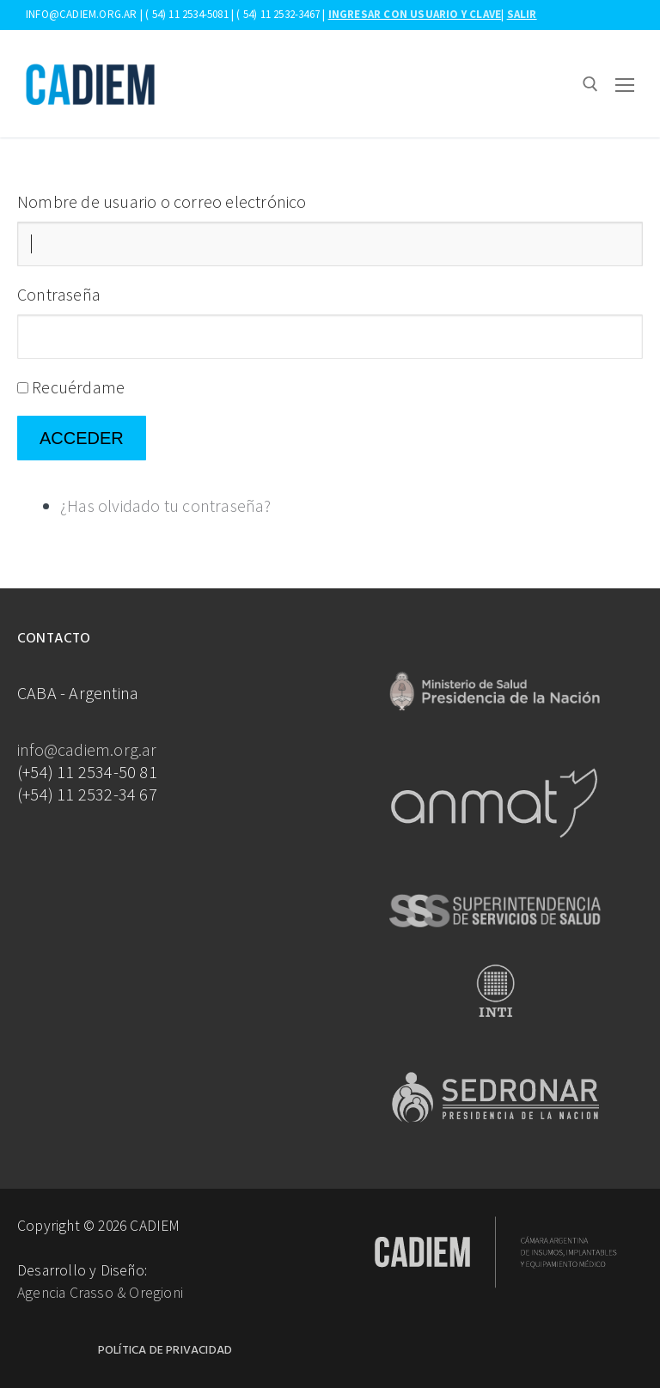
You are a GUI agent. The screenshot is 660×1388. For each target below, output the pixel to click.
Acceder (82, 438)
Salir (522, 14)
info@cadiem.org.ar (87, 749)
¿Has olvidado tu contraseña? (166, 505)
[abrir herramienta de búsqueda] (590, 84)
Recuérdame (78, 387)
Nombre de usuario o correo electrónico (162, 201)
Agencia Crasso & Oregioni (100, 1292)
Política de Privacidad (165, 1351)
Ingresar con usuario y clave (415, 14)
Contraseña (59, 294)
